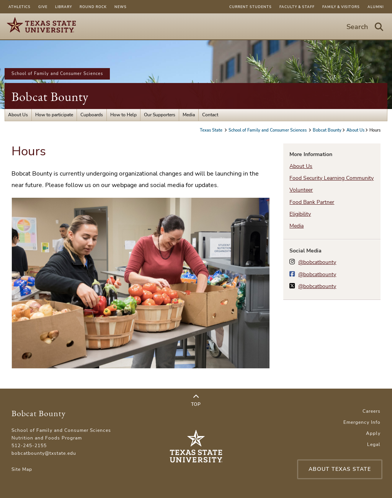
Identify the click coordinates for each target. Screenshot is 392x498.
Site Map (21, 469)
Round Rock (93, 7)
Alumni (376, 7)
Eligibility (300, 214)
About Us (18, 115)
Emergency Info (362, 422)
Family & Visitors (341, 7)
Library (63, 7)
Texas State (212, 130)
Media (189, 115)
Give (42, 7)
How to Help (123, 115)
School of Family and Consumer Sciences (57, 73)
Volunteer (301, 190)
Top (195, 400)
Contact (210, 115)
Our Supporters (159, 115)
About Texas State (340, 469)
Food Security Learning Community (331, 178)
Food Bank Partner (311, 202)
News (120, 7)
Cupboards (91, 115)
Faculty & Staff (297, 7)
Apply (373, 433)
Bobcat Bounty (49, 96)
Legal (374, 444)
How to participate (54, 115)
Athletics (19, 7)
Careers (372, 411)
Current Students (250, 7)
